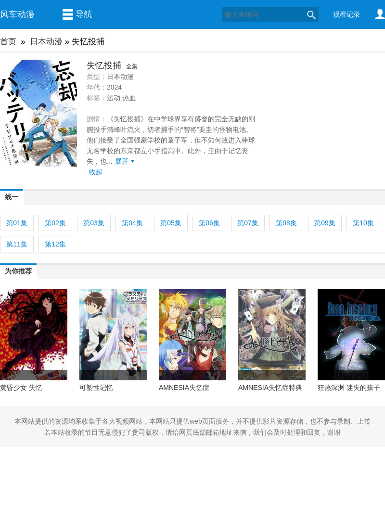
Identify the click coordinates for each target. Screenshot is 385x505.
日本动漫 (46, 41)
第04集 (132, 223)
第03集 (93, 223)
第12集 (55, 244)
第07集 (247, 223)
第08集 (286, 223)
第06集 (209, 223)
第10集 (363, 223)
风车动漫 (17, 14)
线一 (11, 197)
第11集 (16, 244)
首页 (8, 41)
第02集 (55, 223)
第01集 (16, 223)
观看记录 (346, 14)
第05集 (170, 223)
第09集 (324, 223)
